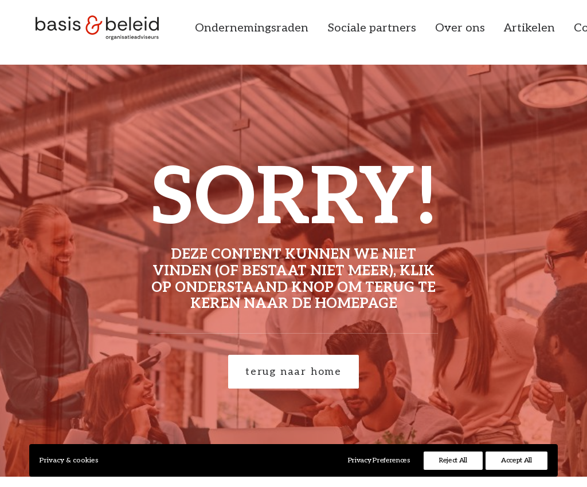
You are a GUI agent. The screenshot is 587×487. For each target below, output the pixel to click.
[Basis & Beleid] (103, 32)
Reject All (453, 460)
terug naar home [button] (293, 372)
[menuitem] (281, 32)
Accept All (516, 460)
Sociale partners (401, 32)
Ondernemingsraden (281, 32)
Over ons (490, 32)
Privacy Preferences (379, 460)
